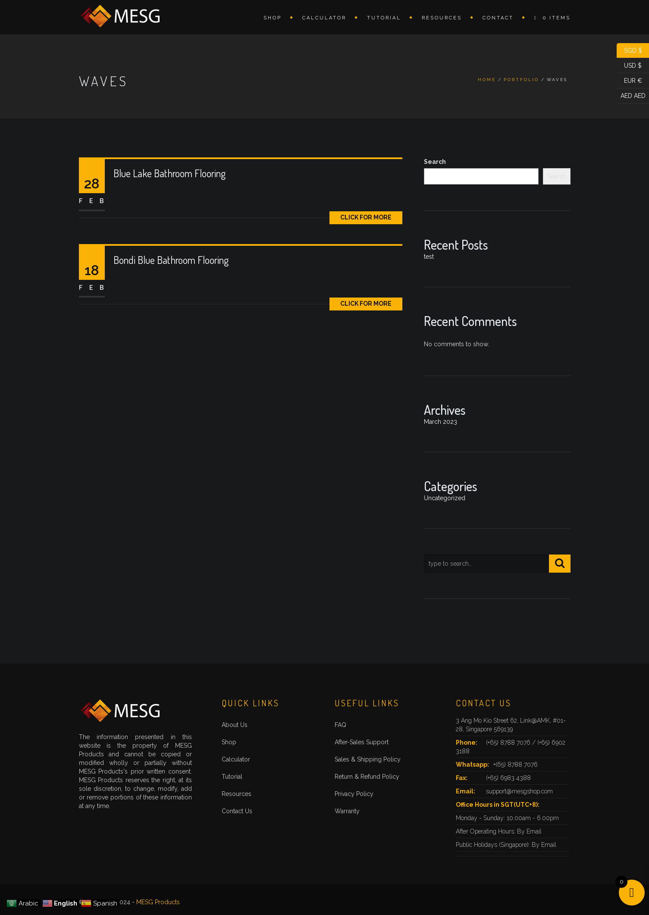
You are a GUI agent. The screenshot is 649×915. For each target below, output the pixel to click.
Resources (442, 18)
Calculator (324, 18)
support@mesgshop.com (519, 791)
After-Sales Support (362, 742)
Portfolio (521, 79)
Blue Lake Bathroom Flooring (169, 173)
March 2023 (440, 421)
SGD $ (629, 50)
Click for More (366, 217)
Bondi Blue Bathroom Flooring (171, 259)
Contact (498, 18)
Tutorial (384, 18)
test (429, 256)
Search (435, 161)
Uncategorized (444, 498)
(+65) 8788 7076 (509, 742)
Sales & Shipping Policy (368, 759)
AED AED (631, 95)
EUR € (629, 80)
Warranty (347, 811)
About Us (235, 724)
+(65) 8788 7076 (515, 764)
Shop (272, 18)
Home (487, 79)
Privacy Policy (354, 793)
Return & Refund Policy (367, 776)
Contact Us (237, 811)
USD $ (629, 65)
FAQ (340, 724)
